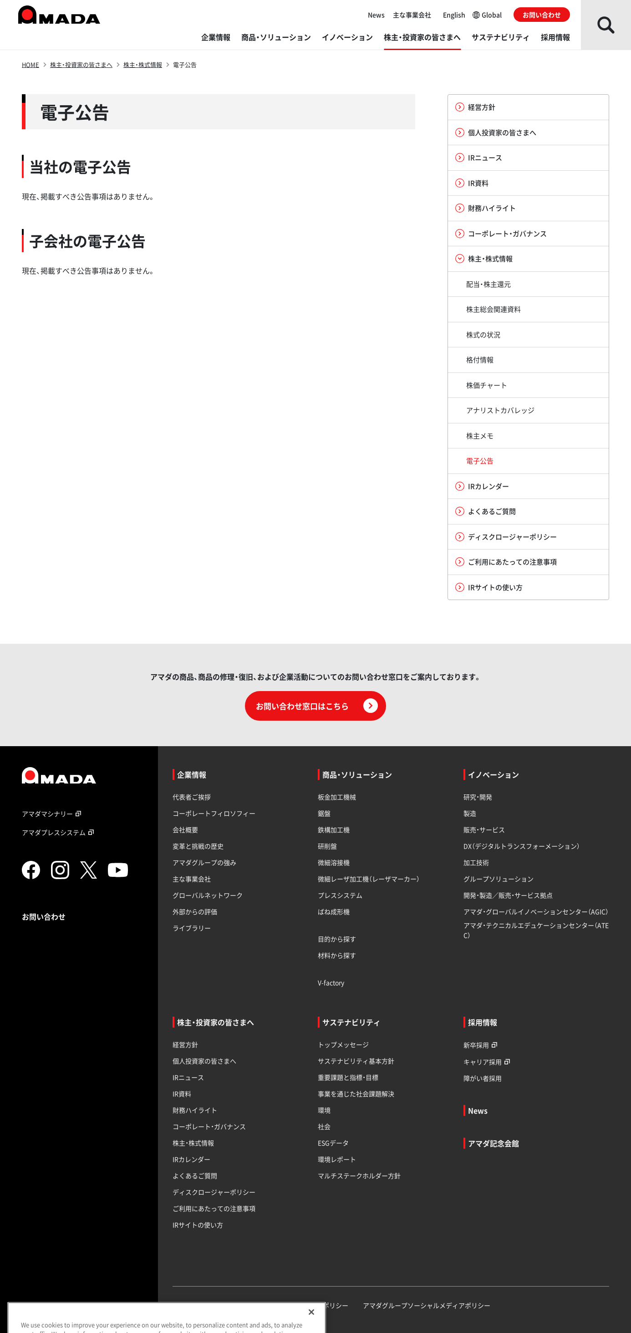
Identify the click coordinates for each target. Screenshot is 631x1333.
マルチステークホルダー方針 (359, 1175)
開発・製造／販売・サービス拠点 (508, 895)
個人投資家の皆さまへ (495, 132)
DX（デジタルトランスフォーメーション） (521, 845)
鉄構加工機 (334, 829)
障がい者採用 (482, 1078)
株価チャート (486, 385)
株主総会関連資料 (493, 309)
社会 (324, 1126)
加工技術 (476, 862)
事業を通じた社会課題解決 (356, 1093)
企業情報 (215, 36)
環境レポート (337, 1159)
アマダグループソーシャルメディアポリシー (426, 1305)
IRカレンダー (482, 486)
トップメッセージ (343, 1044)
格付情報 (480, 360)
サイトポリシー (326, 1305)
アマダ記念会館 (493, 1143)
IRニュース (478, 158)
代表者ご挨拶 (192, 796)
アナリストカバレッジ (500, 410)
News (376, 14)
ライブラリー (192, 927)
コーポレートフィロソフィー (214, 813)
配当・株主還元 (488, 284)
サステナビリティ (501, 36)
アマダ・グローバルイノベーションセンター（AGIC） (536, 911)
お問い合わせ (542, 14)
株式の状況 (483, 335)
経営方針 (475, 107)
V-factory (331, 982)
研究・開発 (477, 796)
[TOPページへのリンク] (82, 775)
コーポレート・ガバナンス (501, 234)
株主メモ (480, 436)
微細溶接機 (334, 862)
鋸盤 (324, 813)
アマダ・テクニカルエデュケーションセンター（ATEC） (536, 930)
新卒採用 (481, 1044)
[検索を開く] (606, 25)
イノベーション (347, 36)
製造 (469, 813)
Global (487, 14)
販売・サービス (484, 829)
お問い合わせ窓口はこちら (317, 705)
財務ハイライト (485, 208)
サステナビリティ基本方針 (356, 1060)
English (454, 14)
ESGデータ (333, 1142)
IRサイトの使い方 (489, 587)
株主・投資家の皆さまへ (422, 36)
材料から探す (337, 955)
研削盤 (327, 845)
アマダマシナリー (53, 813)
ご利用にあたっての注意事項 (506, 562)
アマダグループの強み (204, 862)
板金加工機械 (337, 796)
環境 (324, 1109)
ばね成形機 (334, 911)
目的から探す (337, 938)
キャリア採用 (488, 1061)
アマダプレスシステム (59, 832)
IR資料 (472, 183)
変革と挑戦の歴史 (198, 845)
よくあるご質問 (485, 511)
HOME (30, 64)
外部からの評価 (195, 911)
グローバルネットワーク (208, 895)
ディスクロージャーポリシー (506, 537)
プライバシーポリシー (257, 1305)
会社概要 (185, 829)
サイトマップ (192, 1305)
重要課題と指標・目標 (348, 1077)
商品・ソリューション (276, 36)
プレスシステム (340, 895)
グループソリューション (498, 878)
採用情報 (555, 36)
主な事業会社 (412, 14)
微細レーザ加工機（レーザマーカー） (369, 878)
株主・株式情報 (142, 64)
